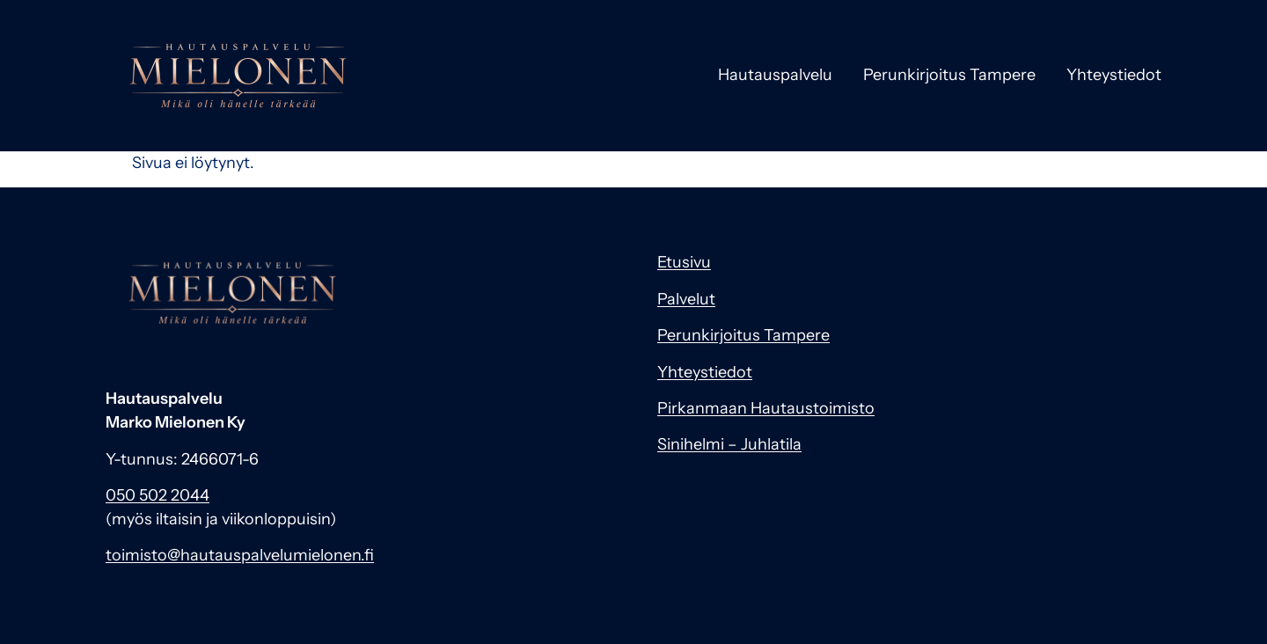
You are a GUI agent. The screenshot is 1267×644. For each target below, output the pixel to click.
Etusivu (684, 262)
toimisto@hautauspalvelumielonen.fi (240, 555)
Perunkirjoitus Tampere (949, 74)
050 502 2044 (157, 495)
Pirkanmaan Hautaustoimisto (766, 408)
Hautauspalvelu (775, 74)
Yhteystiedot (1113, 74)
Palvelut (686, 299)
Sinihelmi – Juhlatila (729, 444)
